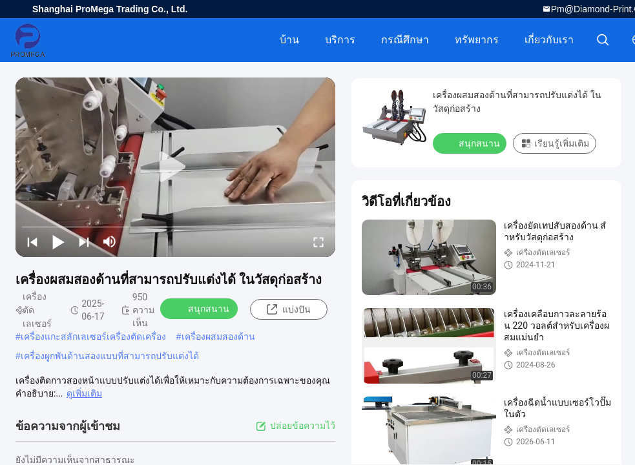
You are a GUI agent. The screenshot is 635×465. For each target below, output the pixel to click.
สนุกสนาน (200, 308)
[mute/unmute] (110, 241)
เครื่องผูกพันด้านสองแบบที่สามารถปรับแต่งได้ (110, 356)
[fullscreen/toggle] (318, 241)
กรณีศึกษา (405, 39)
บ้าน (289, 39)
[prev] (32, 241)
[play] (176, 167)
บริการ (340, 39)
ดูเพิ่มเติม (84, 393)
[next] (84, 241)
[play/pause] (58, 241)
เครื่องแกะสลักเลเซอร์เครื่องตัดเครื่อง (93, 336)
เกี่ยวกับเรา (549, 39)
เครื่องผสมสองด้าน (218, 336)
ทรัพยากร (477, 39)
